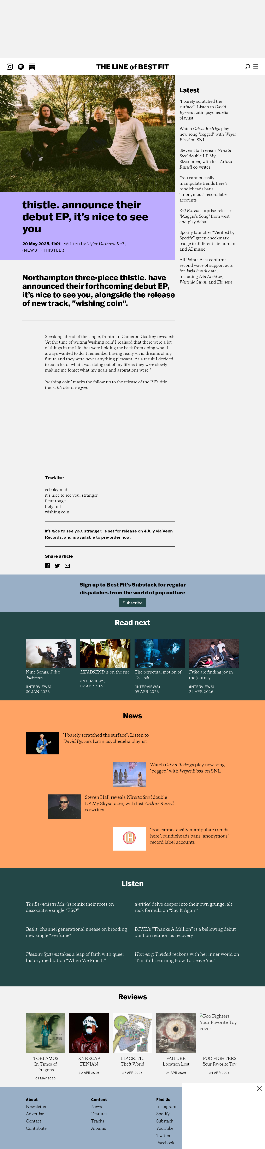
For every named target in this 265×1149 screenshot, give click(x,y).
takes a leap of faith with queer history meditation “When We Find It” (75, 957)
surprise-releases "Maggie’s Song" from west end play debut (205, 216)
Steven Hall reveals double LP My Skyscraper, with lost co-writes (206, 159)
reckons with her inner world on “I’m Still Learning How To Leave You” (187, 957)
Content (99, 1099)
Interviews (38, 687)
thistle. (133, 277)
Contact (33, 1121)
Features (99, 1114)
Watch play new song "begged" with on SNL (207, 134)
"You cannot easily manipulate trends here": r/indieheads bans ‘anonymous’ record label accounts (203, 189)
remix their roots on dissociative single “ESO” (70, 907)
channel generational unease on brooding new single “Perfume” (76, 932)
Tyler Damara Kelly (106, 244)
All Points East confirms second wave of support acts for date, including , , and (206, 271)
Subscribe (133, 602)
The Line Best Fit (132, 66)
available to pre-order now (103, 537)
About (32, 1099)
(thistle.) (53, 250)
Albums (98, 1128)
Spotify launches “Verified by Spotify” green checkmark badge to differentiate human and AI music (207, 241)
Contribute (36, 1128)
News (30, 250)
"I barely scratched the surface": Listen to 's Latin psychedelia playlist (203, 110)
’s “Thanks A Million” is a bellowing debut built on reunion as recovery (185, 932)
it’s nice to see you (72, 388)
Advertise (35, 1114)
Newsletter (36, 1107)
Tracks (97, 1121)
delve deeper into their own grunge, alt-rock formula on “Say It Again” (184, 907)
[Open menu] (255, 66)
